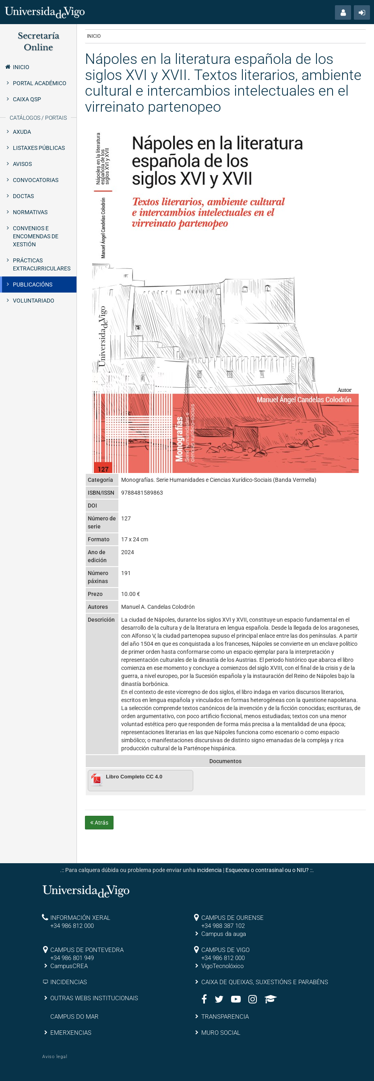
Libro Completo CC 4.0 (134, 777)
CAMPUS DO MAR (74, 1016)
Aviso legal (54, 1056)
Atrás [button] (99, 822)
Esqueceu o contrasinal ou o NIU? (267, 870)
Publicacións (32, 284)
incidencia (209, 870)
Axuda (22, 132)
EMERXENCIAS (70, 1032)
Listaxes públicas (39, 148)
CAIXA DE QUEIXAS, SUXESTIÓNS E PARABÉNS (264, 982)
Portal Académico (39, 83)
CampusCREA (69, 966)
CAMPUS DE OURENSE (232, 917)
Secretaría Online (38, 41)
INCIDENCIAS (68, 982)
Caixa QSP (27, 99)
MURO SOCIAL (220, 1032)
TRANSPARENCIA (225, 1016)
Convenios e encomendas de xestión (35, 236)
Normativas (30, 212)
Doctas (23, 196)
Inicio (16, 67)
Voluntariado (33, 300)
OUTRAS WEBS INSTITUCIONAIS (94, 998)
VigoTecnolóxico (222, 966)
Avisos (22, 164)
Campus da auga (223, 934)
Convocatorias (35, 180)
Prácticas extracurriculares (41, 264)
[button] (343, 12)
